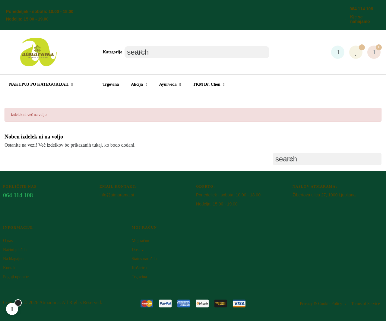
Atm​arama (49, 302)
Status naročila (144, 258)
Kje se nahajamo (360, 19)
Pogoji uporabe (16, 277)
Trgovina (139, 277)
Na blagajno (13, 258)
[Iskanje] (197, 52)
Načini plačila (15, 249)
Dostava (139, 249)
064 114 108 (361, 8)
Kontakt (10, 267)
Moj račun (140, 240)
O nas (8, 240)
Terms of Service (365, 303)
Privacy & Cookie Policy (321, 303)
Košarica (139, 267)
